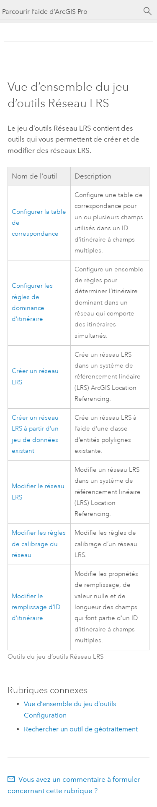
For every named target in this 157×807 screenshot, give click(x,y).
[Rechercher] (148, 11)
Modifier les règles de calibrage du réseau (39, 544)
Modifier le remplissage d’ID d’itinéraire (36, 607)
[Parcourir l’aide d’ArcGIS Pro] (70, 11)
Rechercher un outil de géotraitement (81, 729)
